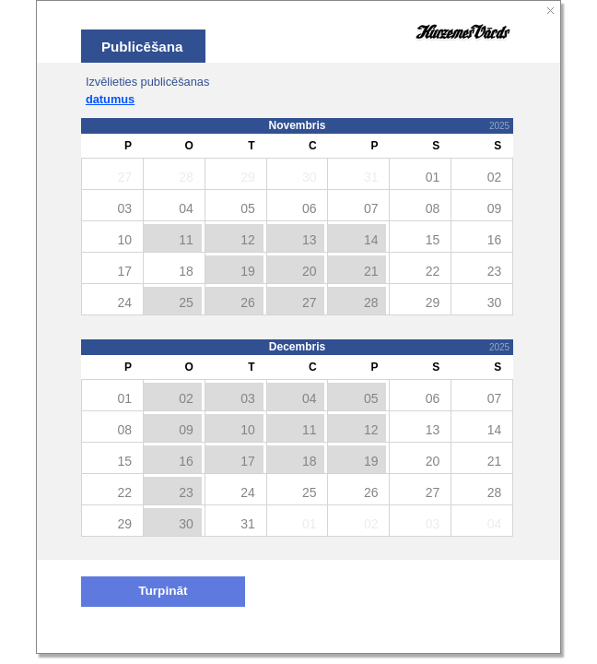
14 (371, 239)
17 (247, 461)
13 (309, 239)
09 (186, 429)
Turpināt (162, 591)
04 (309, 398)
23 (186, 492)
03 (247, 398)
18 (309, 461)
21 (371, 271)
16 (186, 461)
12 (247, 239)
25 (186, 302)
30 (186, 523)
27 (309, 302)
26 (247, 302)
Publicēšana (142, 46)
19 (247, 271)
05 (371, 398)
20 (309, 271)
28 (371, 302)
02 (186, 398)
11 (186, 239)
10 (247, 429)
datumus (110, 99)
